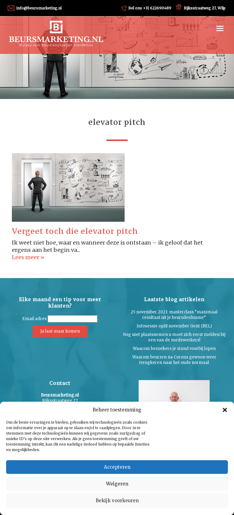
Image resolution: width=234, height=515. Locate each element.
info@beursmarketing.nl (39, 8)
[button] (225, 410)
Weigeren (117, 484)
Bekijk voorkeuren (117, 500)
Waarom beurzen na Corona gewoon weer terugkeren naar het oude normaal (174, 360)
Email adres (34, 318)
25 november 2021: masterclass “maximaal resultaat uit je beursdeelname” (174, 314)
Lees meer (26, 257)
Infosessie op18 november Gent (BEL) (174, 326)
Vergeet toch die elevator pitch (75, 231)
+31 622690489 (149, 8)
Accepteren (117, 467)
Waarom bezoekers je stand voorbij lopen (174, 348)
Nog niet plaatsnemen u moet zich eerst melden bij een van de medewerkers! (174, 337)
